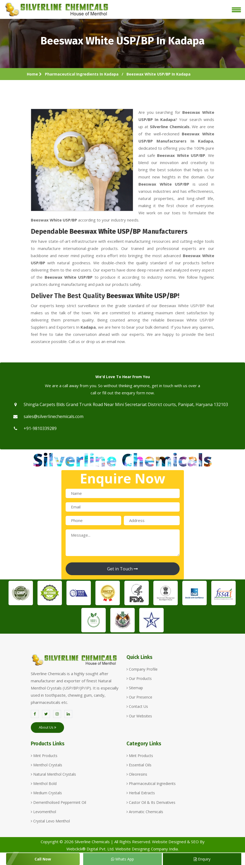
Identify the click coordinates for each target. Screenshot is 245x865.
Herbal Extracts (140, 792)
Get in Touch (122, 569)
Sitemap (134, 687)
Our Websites (139, 715)
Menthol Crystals (46, 764)
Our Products (139, 678)
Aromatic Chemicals (144, 811)
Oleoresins (136, 774)
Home (34, 74)
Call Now (43, 859)
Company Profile (142, 669)
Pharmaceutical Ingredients (151, 783)
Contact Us (137, 706)
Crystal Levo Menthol (50, 821)
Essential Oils (138, 764)
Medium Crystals (46, 792)
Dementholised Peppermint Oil (58, 802)
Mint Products (44, 755)
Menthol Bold (44, 783)
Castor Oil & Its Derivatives (150, 802)
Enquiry (202, 859)
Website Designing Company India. (147, 848)
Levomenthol (43, 811)
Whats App (122, 859)
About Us (47, 727)
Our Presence (139, 697)
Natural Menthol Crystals (53, 774)
